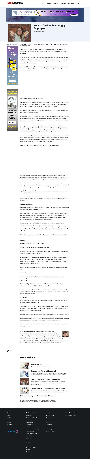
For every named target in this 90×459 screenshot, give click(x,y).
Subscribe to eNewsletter (70, 415)
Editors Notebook (29, 426)
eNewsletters (48, 417)
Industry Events (72, 3)
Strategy (28, 449)
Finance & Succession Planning (32, 429)
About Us (49, 3)
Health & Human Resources (31, 433)
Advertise (63, 3)
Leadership (28, 438)
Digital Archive (10, 424)
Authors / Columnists (11, 420)
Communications (29, 420)
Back (11, 351)
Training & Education (30, 454)
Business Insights (49, 429)
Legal (27, 440)
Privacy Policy (9, 429)
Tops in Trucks (29, 451)
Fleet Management (30, 431)
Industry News (49, 424)
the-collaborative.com (55, 342)
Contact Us (9, 422)
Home (42, 3)
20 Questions (29, 415)
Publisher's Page (29, 444)
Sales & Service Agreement (31, 447)
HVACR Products (49, 420)
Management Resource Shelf (52, 426)
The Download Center (50, 431)
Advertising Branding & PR (31, 417)
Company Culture (29, 422)
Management (29, 442)
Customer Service (30, 424)
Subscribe (55, 3)
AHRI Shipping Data (50, 415)
